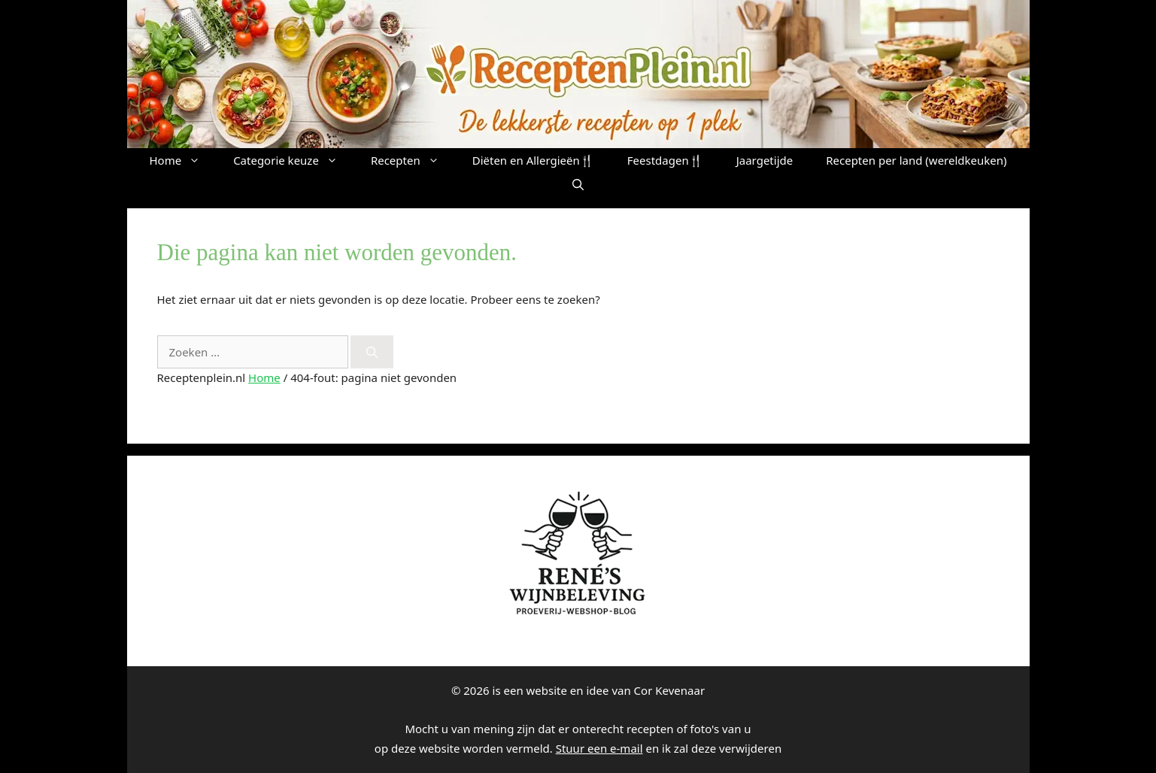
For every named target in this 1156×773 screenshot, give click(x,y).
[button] (578, 184)
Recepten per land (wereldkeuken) (916, 160)
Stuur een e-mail (599, 748)
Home (183, 160)
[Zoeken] (371, 352)
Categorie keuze (293, 160)
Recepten (413, 160)
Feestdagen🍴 (665, 160)
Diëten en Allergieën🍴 (533, 160)
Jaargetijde (764, 160)
